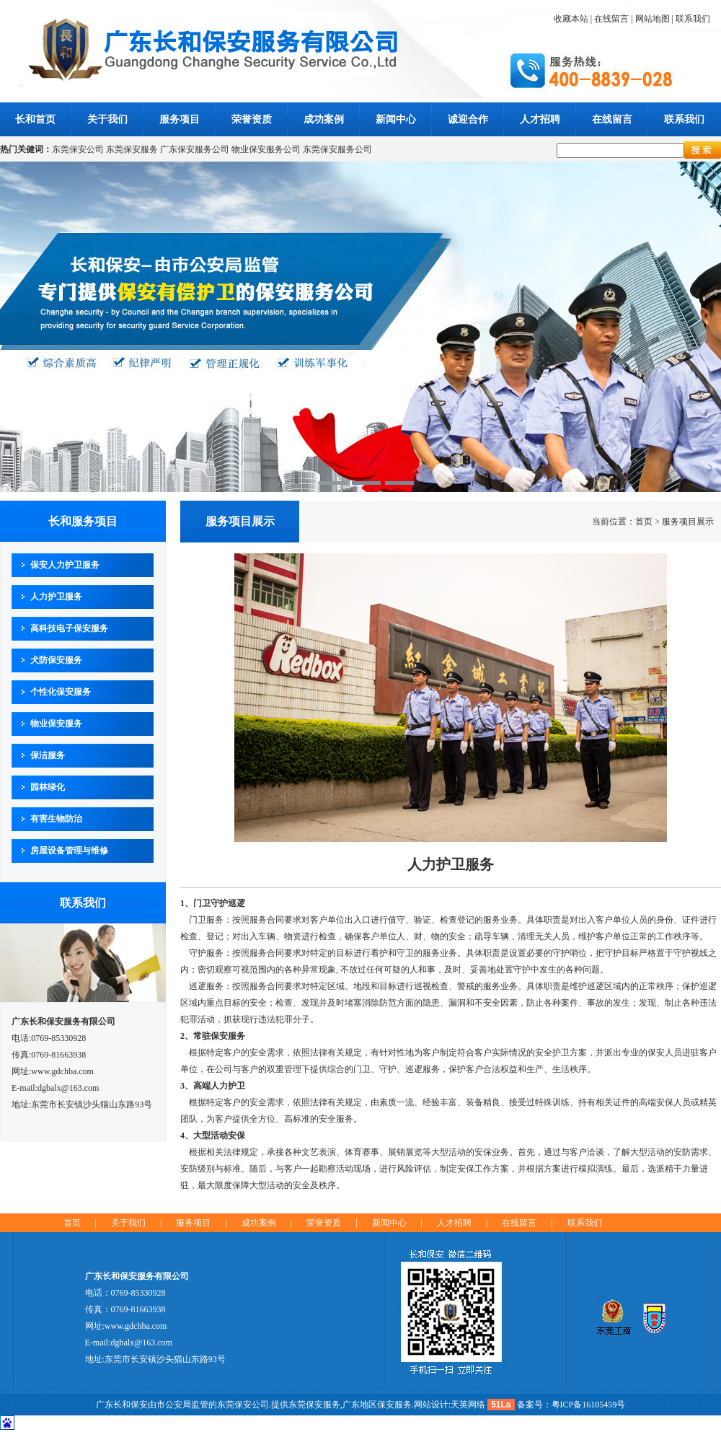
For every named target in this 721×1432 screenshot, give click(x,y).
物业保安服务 (56, 724)
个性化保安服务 (60, 692)
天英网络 (468, 1405)
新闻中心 (396, 119)
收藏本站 (571, 19)
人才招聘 (540, 119)
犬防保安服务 (56, 660)
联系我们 (693, 19)
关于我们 (107, 119)
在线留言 (611, 19)
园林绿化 (47, 787)
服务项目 (179, 119)
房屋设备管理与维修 (69, 850)
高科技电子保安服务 (69, 628)
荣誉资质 (251, 119)
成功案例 (324, 119)
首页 (72, 1223)
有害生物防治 (56, 819)
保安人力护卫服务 (64, 565)
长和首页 (35, 119)
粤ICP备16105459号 (589, 1405)
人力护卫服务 (56, 597)
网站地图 (652, 19)
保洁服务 (47, 755)
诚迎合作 (468, 119)
